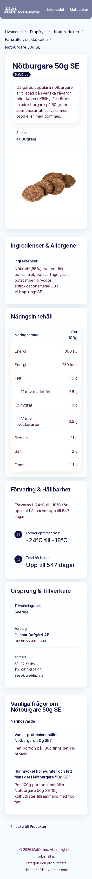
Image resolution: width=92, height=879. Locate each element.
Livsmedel (55, 9)
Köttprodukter (66, 31)
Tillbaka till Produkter (25, 826)
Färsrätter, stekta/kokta (26, 39)
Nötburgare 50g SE (22, 47)
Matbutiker (79, 9)
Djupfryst (38, 31)
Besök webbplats (29, 675)
